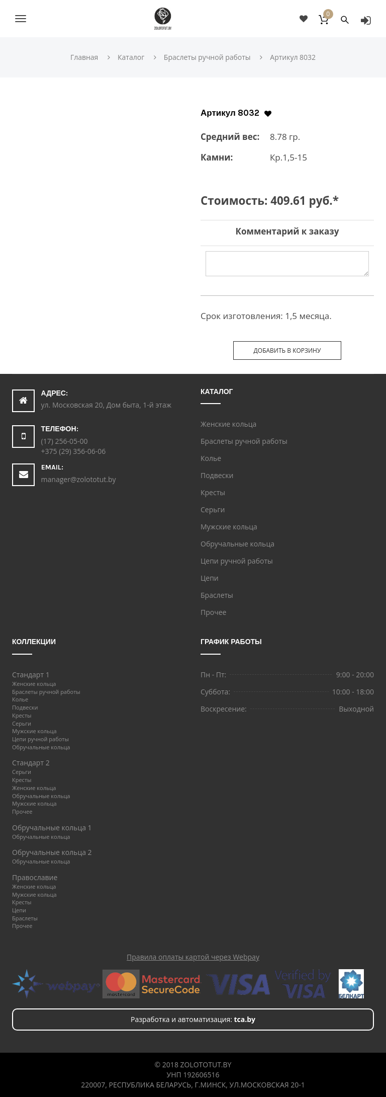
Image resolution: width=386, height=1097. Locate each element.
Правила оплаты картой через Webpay (193, 957)
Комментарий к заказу (287, 231)
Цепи (210, 578)
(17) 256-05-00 (64, 441)
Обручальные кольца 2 (52, 852)
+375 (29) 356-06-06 (73, 451)
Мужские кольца (229, 526)
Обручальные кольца (237, 543)
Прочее (213, 612)
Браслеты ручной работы (244, 441)
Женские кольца (228, 424)
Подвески (217, 475)
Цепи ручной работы (237, 561)
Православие (34, 877)
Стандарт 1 (31, 674)
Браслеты (217, 595)
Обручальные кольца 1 (52, 827)
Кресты (213, 492)
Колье (211, 458)
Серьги (213, 509)
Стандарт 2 (31, 762)
